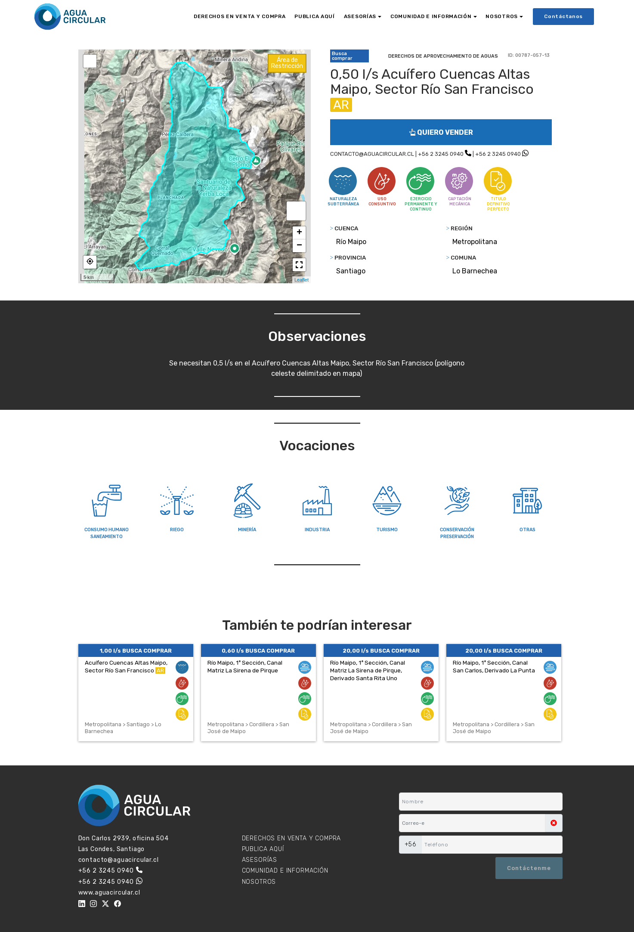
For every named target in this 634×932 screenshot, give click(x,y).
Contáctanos (563, 16)
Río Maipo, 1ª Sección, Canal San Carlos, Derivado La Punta (494, 666)
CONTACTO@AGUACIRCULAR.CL (372, 154)
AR (341, 105)
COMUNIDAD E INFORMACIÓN (431, 16)
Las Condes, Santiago (111, 849)
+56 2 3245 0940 (441, 154)
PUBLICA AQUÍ (314, 16)
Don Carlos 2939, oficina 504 (123, 838)
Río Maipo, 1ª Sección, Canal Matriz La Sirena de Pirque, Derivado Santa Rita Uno (367, 670)
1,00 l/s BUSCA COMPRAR (136, 650)
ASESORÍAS (360, 16)
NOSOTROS (502, 16)
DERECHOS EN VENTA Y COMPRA (240, 16)
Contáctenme (529, 868)
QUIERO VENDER (441, 132)
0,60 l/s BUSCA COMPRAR (258, 650)
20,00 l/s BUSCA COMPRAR (381, 650)
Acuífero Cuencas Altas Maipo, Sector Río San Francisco (126, 666)
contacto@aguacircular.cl (118, 860)
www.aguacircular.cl (109, 892)
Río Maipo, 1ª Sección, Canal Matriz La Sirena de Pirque (244, 666)
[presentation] (441, 868)
